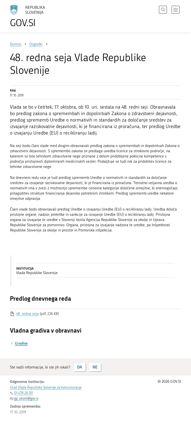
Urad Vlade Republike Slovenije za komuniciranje (46, 387)
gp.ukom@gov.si (26, 398)
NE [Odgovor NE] (95, 367)
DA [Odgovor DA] (79, 367)
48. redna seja (27, 313)
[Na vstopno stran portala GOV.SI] (35, 16)
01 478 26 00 (23, 393)
